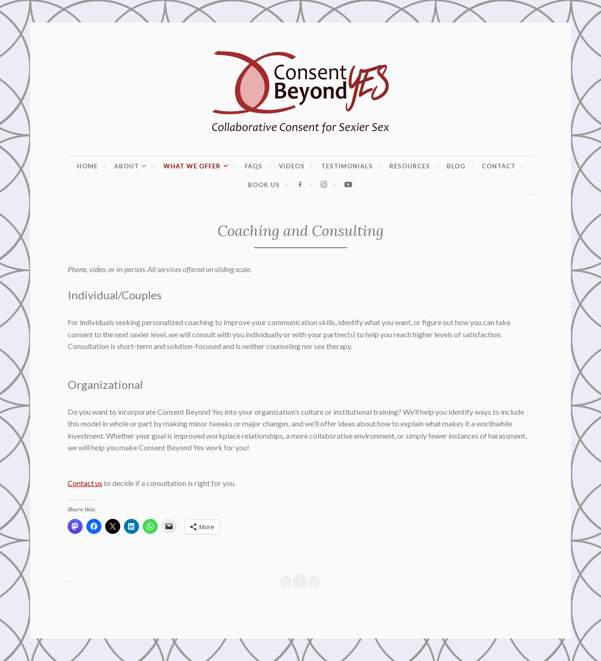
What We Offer (192, 166)
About (126, 166)
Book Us (264, 185)
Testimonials (347, 166)
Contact (499, 166)
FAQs (253, 166)
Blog (456, 166)
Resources (409, 166)
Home (87, 166)
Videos (292, 166)
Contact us (85, 483)
